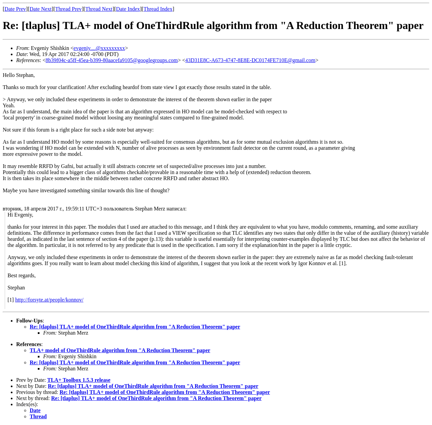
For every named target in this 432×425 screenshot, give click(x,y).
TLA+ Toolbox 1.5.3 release (78, 380)
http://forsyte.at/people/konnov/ (49, 300)
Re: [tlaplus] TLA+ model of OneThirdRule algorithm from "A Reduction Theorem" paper (135, 327)
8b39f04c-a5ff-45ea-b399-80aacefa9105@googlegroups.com (112, 60)
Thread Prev (68, 9)
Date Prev (15, 9)
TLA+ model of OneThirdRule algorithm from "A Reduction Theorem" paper (120, 350)
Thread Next (98, 9)
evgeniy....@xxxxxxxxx (99, 48)
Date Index (128, 9)
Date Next (41, 9)
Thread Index (157, 9)
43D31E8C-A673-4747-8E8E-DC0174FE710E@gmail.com (250, 60)
